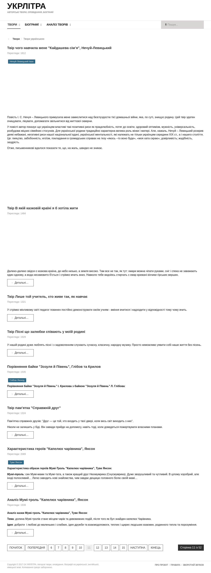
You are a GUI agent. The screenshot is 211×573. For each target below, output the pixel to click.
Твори (12, 24)
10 (80, 547)
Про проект (161, 565)
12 (97, 547)
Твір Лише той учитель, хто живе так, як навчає (47, 296)
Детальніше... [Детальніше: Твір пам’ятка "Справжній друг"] (21, 434)
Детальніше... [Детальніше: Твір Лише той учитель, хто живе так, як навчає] (21, 317)
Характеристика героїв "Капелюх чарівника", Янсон (51, 449)
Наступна (137, 547)
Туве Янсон (16, 462)
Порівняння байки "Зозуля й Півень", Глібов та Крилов (54, 366)
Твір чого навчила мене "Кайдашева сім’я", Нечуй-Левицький (59, 48)
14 (114, 547)
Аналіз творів (57, 24)
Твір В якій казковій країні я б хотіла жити (42, 208)
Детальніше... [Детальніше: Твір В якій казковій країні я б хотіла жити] (21, 282)
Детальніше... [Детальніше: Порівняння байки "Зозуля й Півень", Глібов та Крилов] (21, 394)
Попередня (36, 547)
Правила (175, 565)
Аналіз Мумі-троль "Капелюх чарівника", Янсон (47, 500)
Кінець (156, 547)
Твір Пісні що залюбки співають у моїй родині (46, 332)
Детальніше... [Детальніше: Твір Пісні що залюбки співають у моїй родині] (21, 352)
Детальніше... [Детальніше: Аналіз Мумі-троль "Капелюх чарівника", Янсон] (21, 532)
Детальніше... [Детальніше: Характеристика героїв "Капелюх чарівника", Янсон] (21, 485)
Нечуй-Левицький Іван (22, 61)
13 (106, 547)
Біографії (32, 24)
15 (123, 547)
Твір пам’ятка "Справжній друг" (34, 408)
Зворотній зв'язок (193, 565)
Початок (15, 547)
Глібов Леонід (17, 380)
